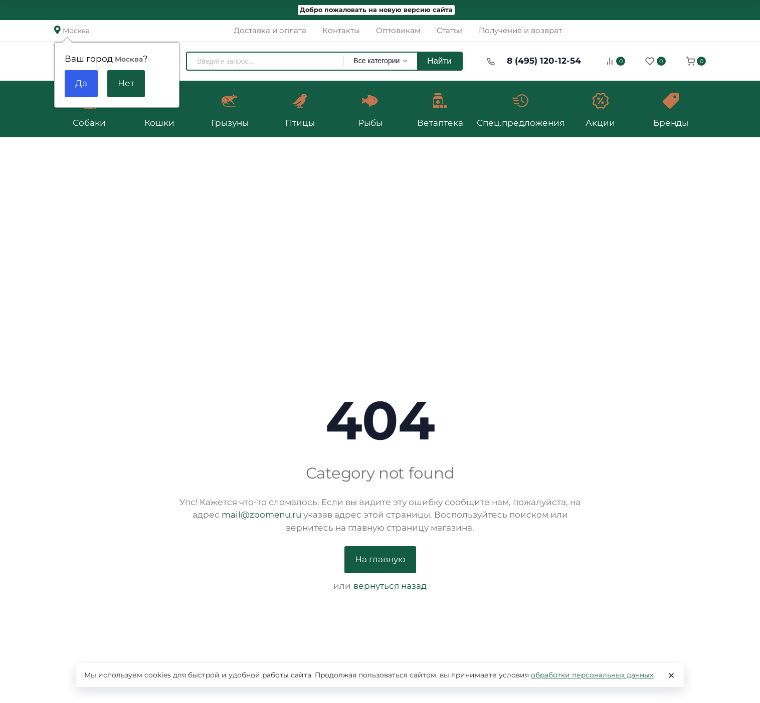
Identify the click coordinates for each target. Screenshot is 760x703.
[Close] (671, 675)
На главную (380, 559)
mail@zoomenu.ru (261, 515)
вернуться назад (390, 586)
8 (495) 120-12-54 (544, 61)
